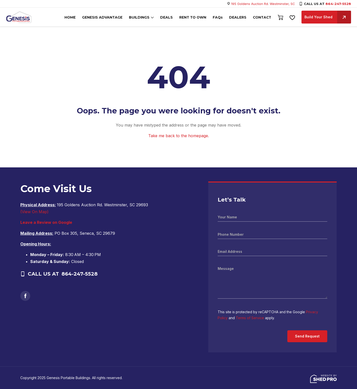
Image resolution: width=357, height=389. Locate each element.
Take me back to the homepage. (178, 135)
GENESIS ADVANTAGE (108, 18)
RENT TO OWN (195, 18)
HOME (77, 18)
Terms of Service (250, 318)
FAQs (219, 18)
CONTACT (262, 18)
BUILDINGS (143, 18)
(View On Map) (34, 211)
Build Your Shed (327, 17)
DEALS (169, 18)
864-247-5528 (338, 4)
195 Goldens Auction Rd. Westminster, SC (263, 4)
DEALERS (239, 18)
